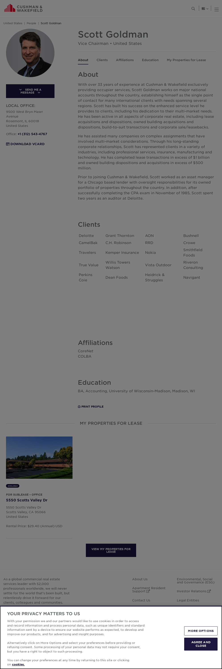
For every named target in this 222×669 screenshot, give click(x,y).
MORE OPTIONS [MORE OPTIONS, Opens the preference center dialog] (201, 631)
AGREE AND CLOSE (201, 643)
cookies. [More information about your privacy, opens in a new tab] (18, 664)
